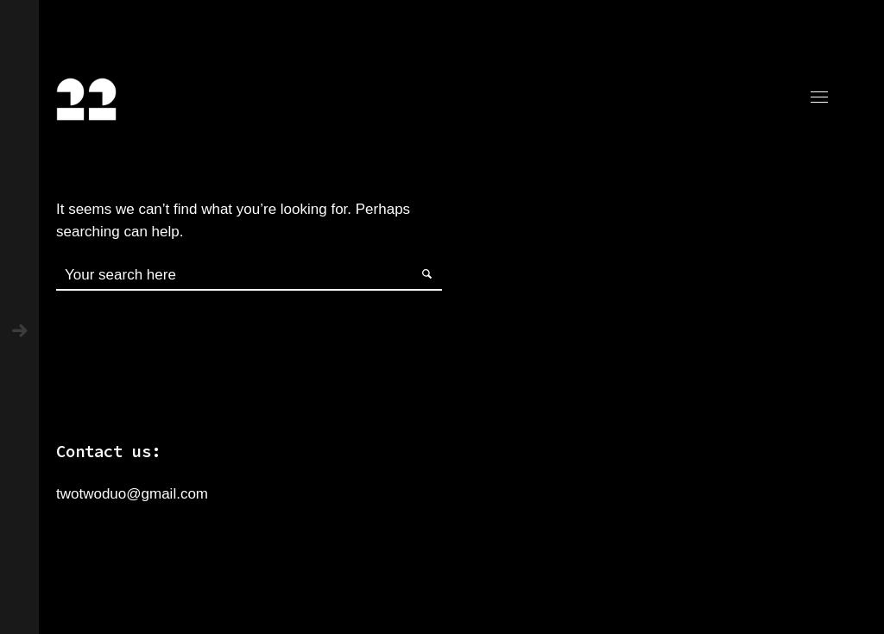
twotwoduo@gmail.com (132, 494)
